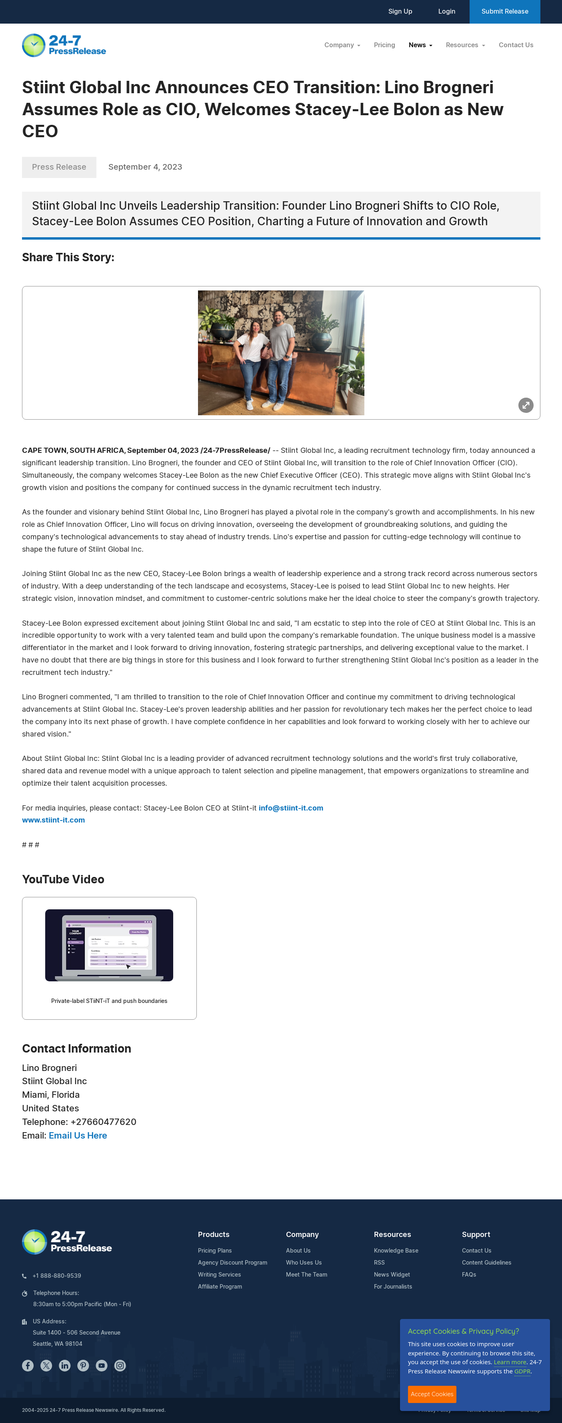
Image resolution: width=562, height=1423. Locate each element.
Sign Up (400, 11)
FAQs (469, 1275)
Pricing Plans (215, 1251)
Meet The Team (306, 1275)
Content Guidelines (487, 1263)
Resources (392, 1235)
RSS (379, 1263)
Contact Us (516, 45)
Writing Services (219, 1275)
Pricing (384, 45)
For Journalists (393, 1287)
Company (302, 1235)
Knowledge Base (396, 1251)
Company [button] (340, 45)
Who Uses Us (304, 1263)
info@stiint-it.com (291, 808)
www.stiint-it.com (53, 820)
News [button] (418, 45)
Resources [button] (463, 45)
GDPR (522, 1371)
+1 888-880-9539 (56, 1276)
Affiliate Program (220, 1287)
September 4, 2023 (145, 167)
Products (214, 1235)
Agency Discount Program (232, 1263)
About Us (298, 1251)
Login (447, 11)
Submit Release (505, 11)
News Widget (392, 1275)
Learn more (510, 1362)
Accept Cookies (432, 1394)
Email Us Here (78, 1135)
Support (476, 1235)
